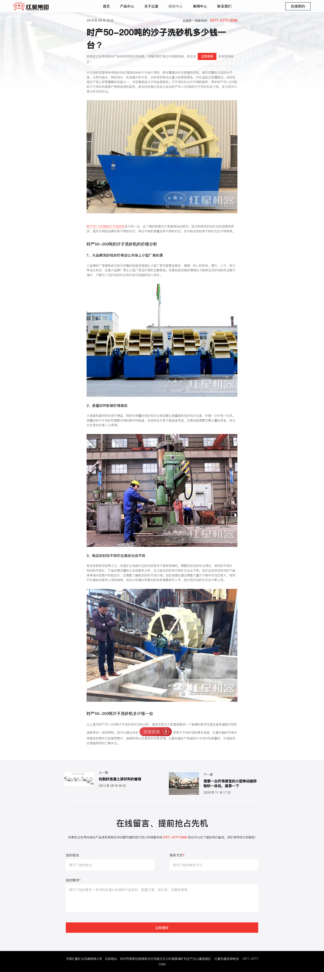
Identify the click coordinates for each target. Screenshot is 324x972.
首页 (106, 6)
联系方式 (177, 855)
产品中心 (127, 6)
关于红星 (151, 6)
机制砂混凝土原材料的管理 (120, 779)
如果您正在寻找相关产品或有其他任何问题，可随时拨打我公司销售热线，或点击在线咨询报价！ (160, 58)
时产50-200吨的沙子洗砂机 (106, 226)
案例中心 (200, 6)
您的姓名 (72, 855)
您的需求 (73, 880)
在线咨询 (152, 731)
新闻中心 (176, 6)
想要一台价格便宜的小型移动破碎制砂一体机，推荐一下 (230, 783)
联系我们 (224, 6)
